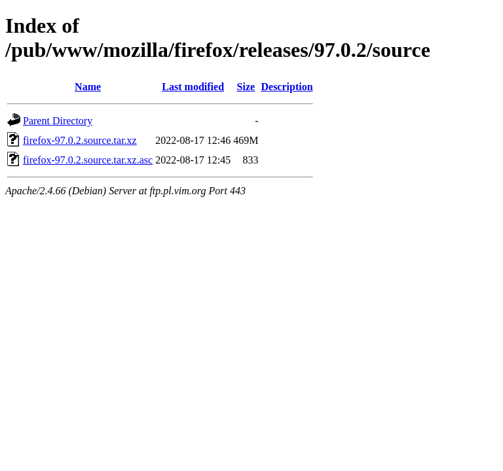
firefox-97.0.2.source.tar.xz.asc (88, 160)
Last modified (193, 86)
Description (286, 86)
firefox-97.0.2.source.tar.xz (80, 140)
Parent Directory (57, 120)
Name (88, 86)
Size (246, 86)
